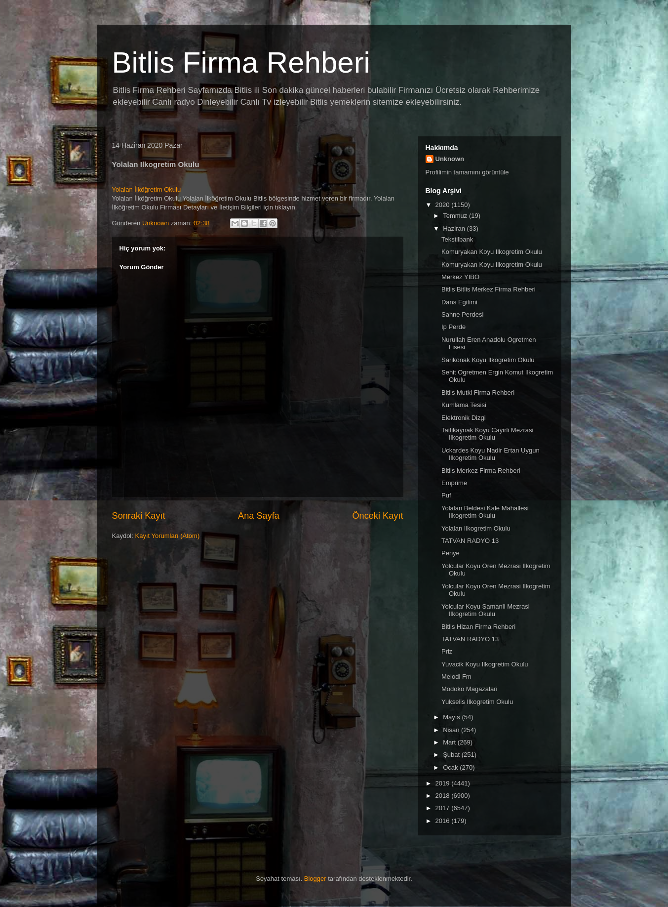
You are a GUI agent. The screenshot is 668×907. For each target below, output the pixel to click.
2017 (443, 808)
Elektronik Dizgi (463, 417)
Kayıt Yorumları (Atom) (167, 535)
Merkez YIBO (460, 277)
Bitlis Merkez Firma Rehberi (480, 470)
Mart (450, 742)
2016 (443, 821)
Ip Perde (453, 326)
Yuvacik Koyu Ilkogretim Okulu (484, 664)
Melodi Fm (456, 676)
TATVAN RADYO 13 (470, 540)
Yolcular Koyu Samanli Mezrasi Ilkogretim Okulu (485, 610)
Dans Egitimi (459, 302)
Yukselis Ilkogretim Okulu (477, 701)
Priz (446, 651)
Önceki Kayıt (377, 516)
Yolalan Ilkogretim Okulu (476, 528)
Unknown (450, 159)
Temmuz (456, 215)
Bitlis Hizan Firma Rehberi (478, 626)
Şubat (452, 754)
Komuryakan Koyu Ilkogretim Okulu (491, 251)
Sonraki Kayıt (138, 516)
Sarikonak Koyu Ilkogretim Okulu (488, 360)
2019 (443, 783)
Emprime (454, 483)
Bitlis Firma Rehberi (241, 62)
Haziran (455, 228)
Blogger (315, 878)
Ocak (451, 767)
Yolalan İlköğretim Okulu (146, 189)
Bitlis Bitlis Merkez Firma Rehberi (488, 289)
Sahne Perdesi (462, 314)
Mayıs (452, 717)
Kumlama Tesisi (463, 405)
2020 (443, 204)
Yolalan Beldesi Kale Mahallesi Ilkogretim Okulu (485, 512)
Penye (450, 553)
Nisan (452, 730)
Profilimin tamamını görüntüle (467, 172)
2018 (443, 795)
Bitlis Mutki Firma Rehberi (477, 392)
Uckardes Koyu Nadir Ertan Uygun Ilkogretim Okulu (490, 454)
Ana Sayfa (258, 516)
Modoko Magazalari (469, 689)
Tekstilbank (457, 239)
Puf (446, 495)
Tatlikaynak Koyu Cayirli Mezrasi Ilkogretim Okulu (487, 434)
